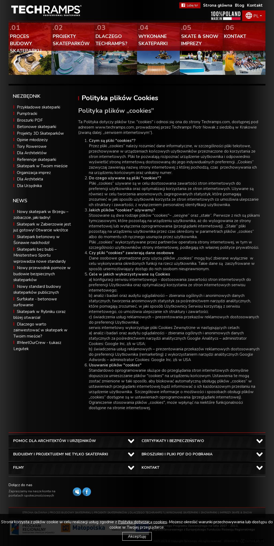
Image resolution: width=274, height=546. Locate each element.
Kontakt (255, 5)
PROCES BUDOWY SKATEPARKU (71, 512)
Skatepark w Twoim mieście (42, 166)
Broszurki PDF (30, 120)
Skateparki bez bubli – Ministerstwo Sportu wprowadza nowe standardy (39, 255)
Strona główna (217, 5)
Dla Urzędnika (29, 185)
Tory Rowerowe (32, 146)
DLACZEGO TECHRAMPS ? (147, 512)
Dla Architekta (30, 179)
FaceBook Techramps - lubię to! (189, 5)
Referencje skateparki (36, 159)
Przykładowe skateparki (38, 107)
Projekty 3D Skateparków (40, 133)
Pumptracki (27, 113)
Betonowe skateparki (36, 126)
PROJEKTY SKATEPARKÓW (110, 512)
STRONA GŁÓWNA (34, 512)
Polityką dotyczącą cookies (142, 522)
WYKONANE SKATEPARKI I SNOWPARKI (191, 512)
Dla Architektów (32, 153)
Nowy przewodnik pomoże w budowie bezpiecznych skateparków (42, 273)
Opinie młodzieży (32, 139)
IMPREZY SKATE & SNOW (236, 512)
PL (256, 16)
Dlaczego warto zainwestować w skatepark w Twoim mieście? (40, 330)
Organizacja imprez (34, 172)
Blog (239, 5)
